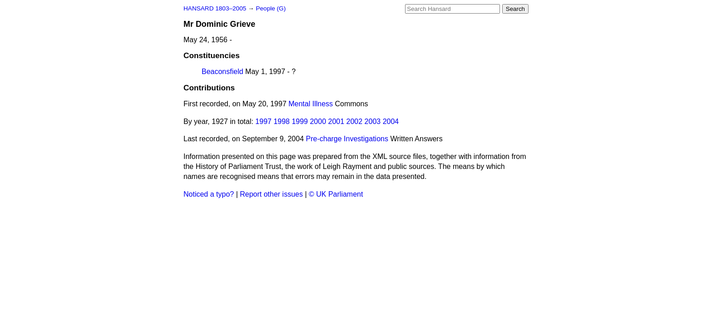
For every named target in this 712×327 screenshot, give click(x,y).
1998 (281, 121)
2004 (391, 121)
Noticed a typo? (208, 194)
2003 (373, 121)
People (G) (271, 8)
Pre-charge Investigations (347, 139)
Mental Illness (310, 104)
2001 (336, 121)
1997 (263, 121)
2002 (354, 121)
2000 (318, 121)
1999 (300, 121)
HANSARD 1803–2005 (214, 8)
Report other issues (271, 194)
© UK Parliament (336, 194)
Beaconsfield (222, 71)
